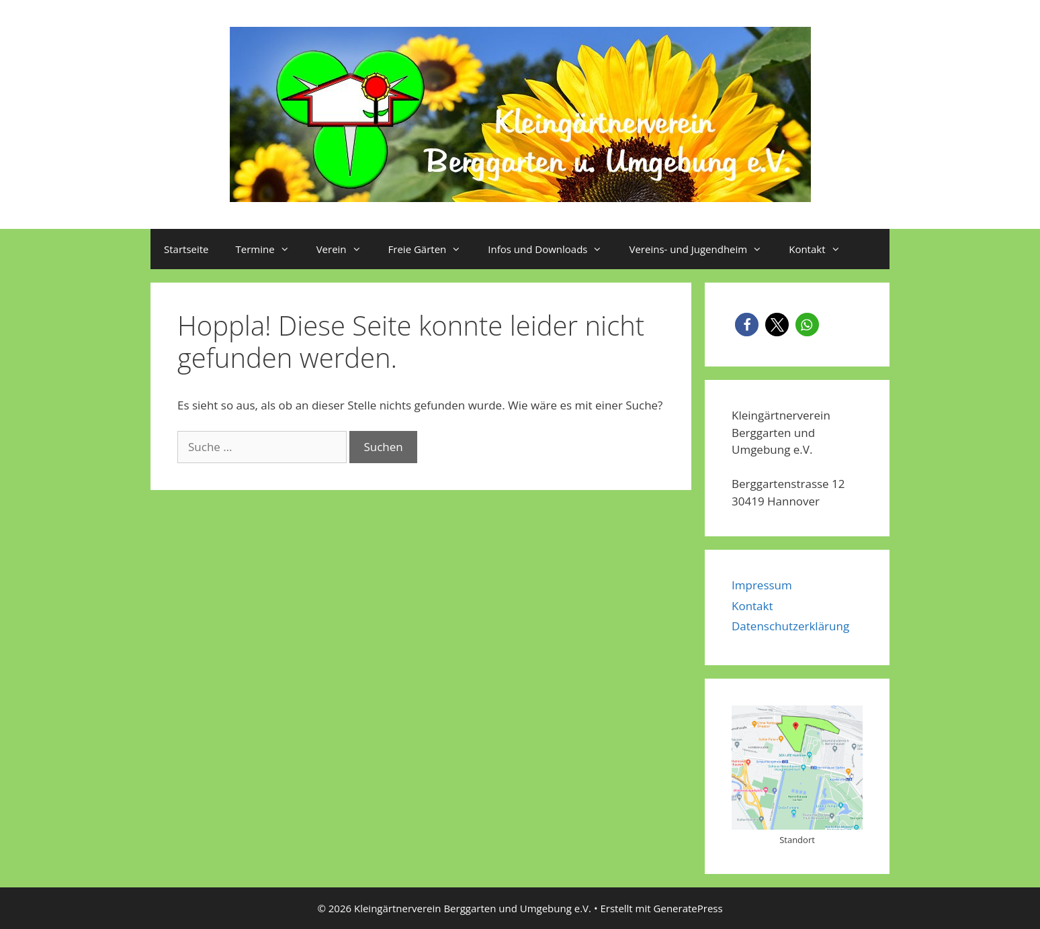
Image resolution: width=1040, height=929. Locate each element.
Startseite (186, 249)
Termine (269, 249)
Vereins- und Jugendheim (702, 249)
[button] (747, 324)
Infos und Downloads (551, 249)
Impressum (762, 585)
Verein (345, 249)
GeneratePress (688, 908)
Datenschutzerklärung (790, 626)
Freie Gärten (431, 249)
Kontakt (821, 249)
